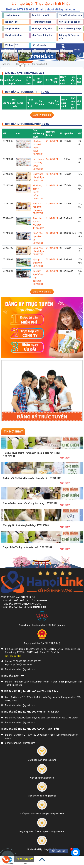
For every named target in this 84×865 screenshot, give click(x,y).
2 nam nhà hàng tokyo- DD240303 (38, 177)
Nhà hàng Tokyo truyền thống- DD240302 (38, 192)
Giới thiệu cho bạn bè (69, 22)
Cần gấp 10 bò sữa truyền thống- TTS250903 (26, 525)
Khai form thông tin (42, 35)
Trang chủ (5, 64)
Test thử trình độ (40, 15)
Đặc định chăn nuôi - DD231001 (38, 262)
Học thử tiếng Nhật (41, 22)
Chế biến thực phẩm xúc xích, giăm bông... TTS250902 (31, 503)
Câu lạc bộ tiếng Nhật (70, 28)
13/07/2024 (52, 174)
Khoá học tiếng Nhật (42, 28)
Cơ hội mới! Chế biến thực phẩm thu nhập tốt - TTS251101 (32, 478)
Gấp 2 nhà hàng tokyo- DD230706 (38, 251)
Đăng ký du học (12, 28)
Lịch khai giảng (12, 15)
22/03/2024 (52, 271)
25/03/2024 (52, 259)
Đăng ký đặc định (13, 35)
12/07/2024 (52, 185)
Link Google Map (13, 656)
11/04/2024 (52, 218)
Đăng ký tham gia (42, 114)
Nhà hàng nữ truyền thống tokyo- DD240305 (38, 147)
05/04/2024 (52, 233)
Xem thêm (65, 457)
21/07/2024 (52, 141)
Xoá (20, 67)
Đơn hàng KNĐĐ (39, 64)
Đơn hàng (21, 64)
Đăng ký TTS (11, 22)
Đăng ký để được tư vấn (69, 37)
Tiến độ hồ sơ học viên (70, 15)
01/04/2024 (52, 248)
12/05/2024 (52, 203)
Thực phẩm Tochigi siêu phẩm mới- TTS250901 (27, 547)
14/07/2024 (52, 159)
